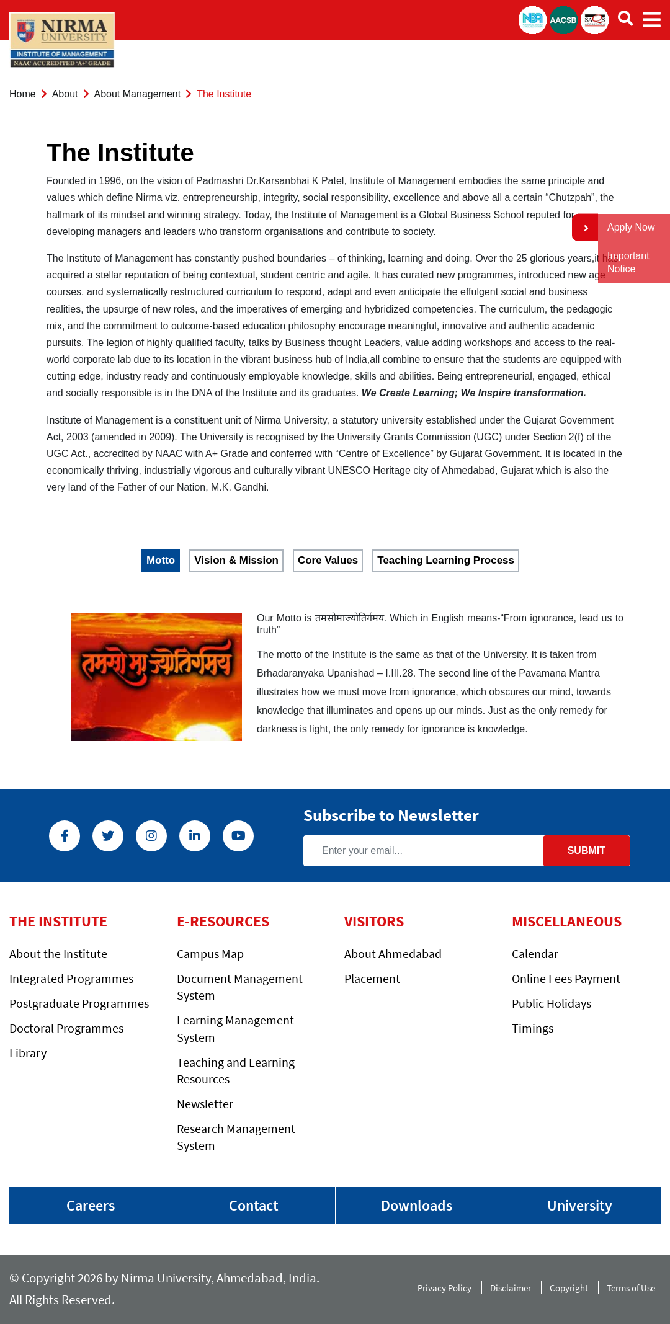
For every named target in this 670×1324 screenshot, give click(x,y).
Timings (532, 1028)
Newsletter (205, 1103)
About (65, 94)
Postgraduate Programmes (79, 1003)
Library (28, 1052)
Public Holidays (551, 1003)
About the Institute (58, 953)
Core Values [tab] (328, 560)
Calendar (535, 953)
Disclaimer (510, 1288)
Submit (586, 850)
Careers (90, 1205)
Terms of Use (634, 1288)
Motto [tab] (160, 560)
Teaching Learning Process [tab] (445, 560)
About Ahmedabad (393, 953)
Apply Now (630, 227)
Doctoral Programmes (66, 1028)
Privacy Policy (444, 1288)
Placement (372, 978)
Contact (254, 1205)
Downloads (416, 1205)
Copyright (569, 1288)
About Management (137, 94)
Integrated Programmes (71, 978)
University (579, 1205)
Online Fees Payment (566, 978)
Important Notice (628, 262)
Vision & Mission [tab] (236, 560)
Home (22, 94)
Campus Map (210, 953)
